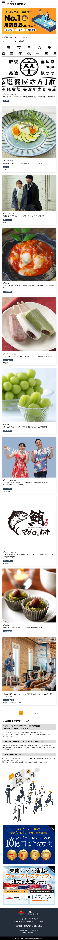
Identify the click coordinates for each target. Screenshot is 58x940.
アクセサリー (17, 37)
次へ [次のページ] (35, 713)
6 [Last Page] (29, 713)
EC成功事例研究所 (7, 37)
